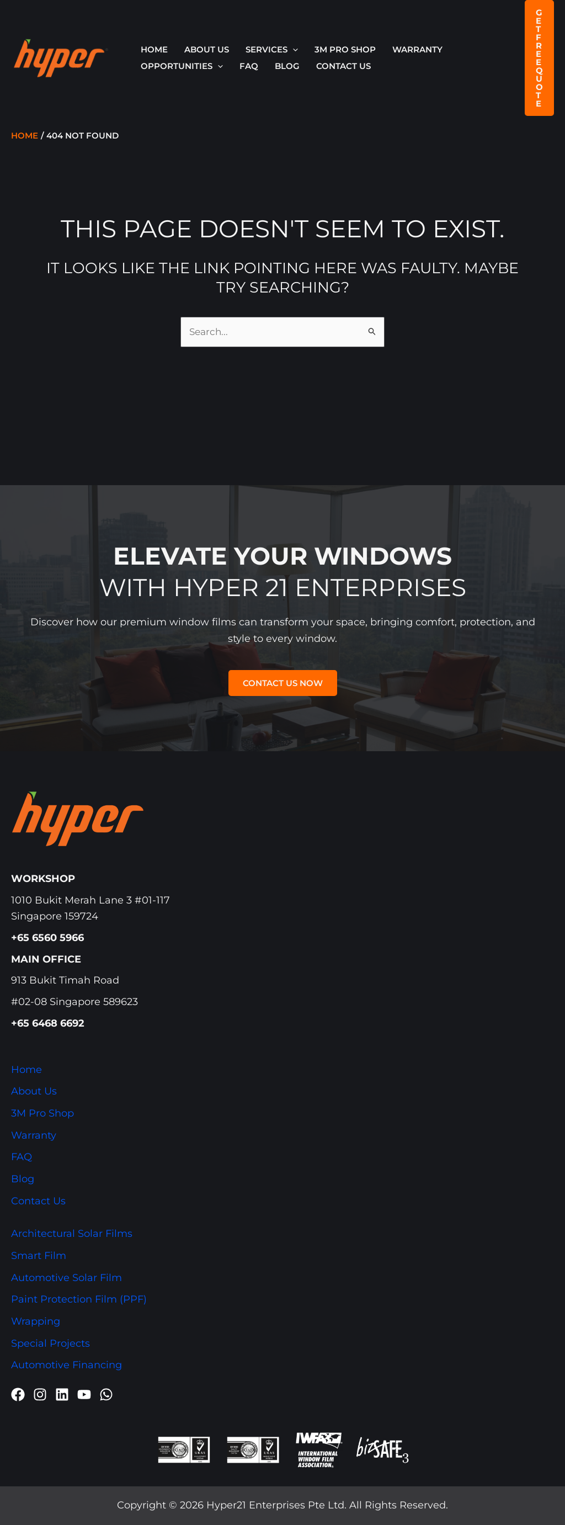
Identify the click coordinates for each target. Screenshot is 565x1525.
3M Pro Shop (345, 49)
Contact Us (343, 66)
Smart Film (38, 1256)
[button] (292, 49)
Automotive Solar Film (66, 1278)
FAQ (248, 66)
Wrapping (35, 1321)
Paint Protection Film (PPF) (79, 1299)
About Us (206, 49)
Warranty (417, 49)
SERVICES (272, 49)
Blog (287, 66)
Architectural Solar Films (71, 1234)
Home (154, 49)
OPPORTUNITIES (182, 66)
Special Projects (50, 1343)
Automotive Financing (66, 1365)
